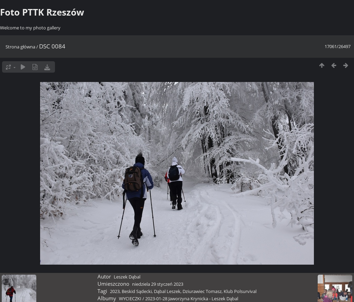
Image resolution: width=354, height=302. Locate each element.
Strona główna (20, 47)
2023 (115, 291)
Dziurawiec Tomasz (202, 291)
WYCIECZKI (130, 298)
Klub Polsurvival (240, 291)
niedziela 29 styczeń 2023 (157, 284)
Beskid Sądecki (137, 291)
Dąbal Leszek (167, 291)
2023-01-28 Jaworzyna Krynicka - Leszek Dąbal (191, 298)
